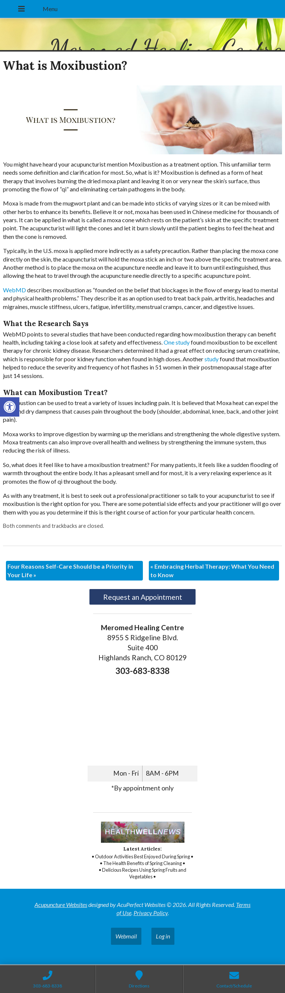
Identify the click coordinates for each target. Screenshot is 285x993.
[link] (9, 407)
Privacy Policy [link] (151, 912)
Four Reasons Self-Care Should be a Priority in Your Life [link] (70, 570)
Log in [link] (163, 936)
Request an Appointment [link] (142, 597)
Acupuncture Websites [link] (61, 904)
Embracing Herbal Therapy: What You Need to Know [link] (212, 570)
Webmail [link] (126, 936)
